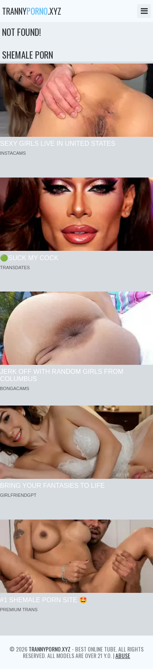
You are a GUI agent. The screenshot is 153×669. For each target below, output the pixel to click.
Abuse (122, 655)
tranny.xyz (31, 11)
